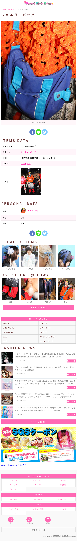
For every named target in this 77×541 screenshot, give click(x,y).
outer (44, 323)
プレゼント (13, 489)
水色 (29, 163)
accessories (48, 337)
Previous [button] (5, 258)
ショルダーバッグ (28, 152)
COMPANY (38, 499)
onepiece (9, 328)
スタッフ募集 (38, 509)
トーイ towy (29, 210)
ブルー (23, 163)
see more (38, 307)
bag (5, 337)
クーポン (38, 485)
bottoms (45, 328)
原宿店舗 (63, 485)
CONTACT (63, 499)
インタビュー (38, 481)
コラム (14, 513)
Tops (6, 323)
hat (5, 341)
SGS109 (14, 499)
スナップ (13, 485)
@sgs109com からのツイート (15, 464)
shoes (44, 332)
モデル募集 (13, 509)
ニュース (13, 481)
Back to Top (38, 529)
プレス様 (63, 509)
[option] (38, 73)
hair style (46, 341)
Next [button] (72, 258)
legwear (8, 332)
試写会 (63, 481)
